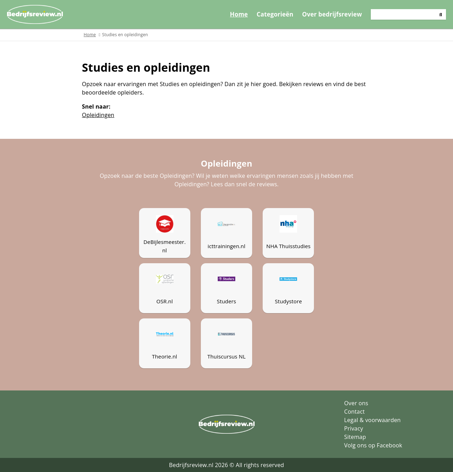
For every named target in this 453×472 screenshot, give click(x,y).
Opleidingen (98, 115)
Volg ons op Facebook (373, 445)
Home (239, 14)
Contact (354, 411)
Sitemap (355, 437)
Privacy (353, 428)
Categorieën (275, 14)
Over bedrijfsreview (332, 14)
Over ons (356, 403)
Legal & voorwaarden (372, 420)
